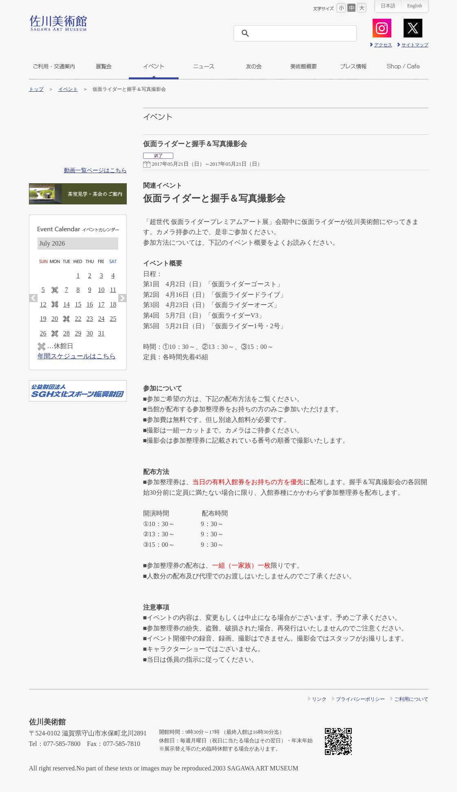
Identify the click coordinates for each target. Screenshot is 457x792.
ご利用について (411, 699)
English (414, 6)
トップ (36, 89)
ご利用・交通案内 (54, 66)
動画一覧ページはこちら (95, 170)
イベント (154, 66)
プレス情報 (353, 66)
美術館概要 (303, 66)
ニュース (204, 66)
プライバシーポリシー (360, 699)
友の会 (253, 66)
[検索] (297, 33)
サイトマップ (415, 44)
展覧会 (104, 66)
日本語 (388, 6)
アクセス (383, 44)
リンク (319, 699)
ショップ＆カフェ (403, 66)
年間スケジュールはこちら (77, 356)
